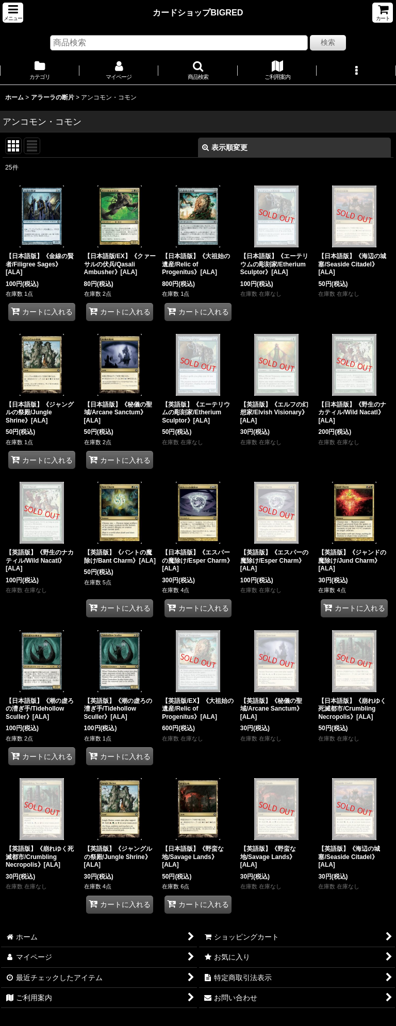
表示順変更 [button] (225, 147)
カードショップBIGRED (198, 12)
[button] (13, 13)
